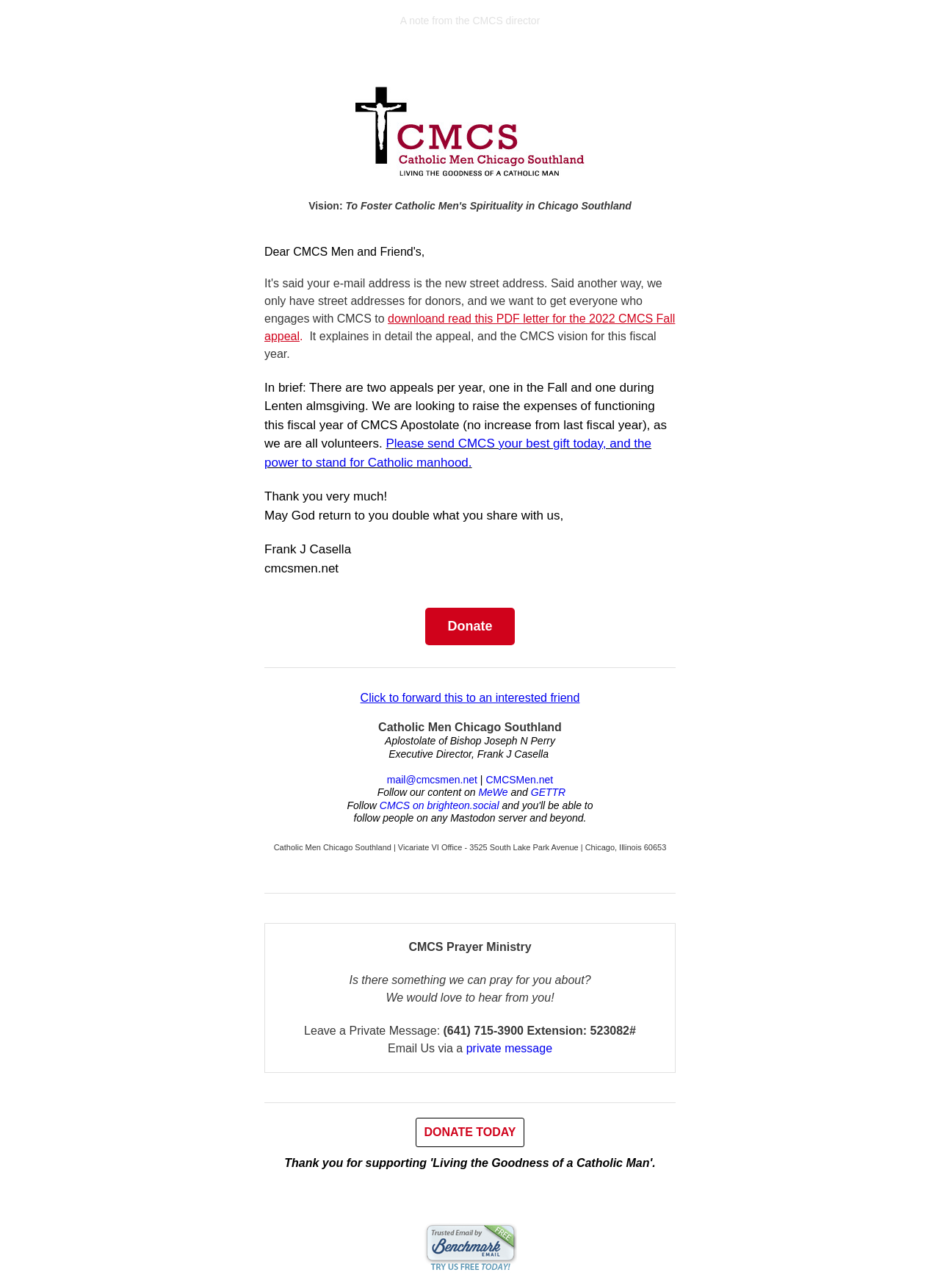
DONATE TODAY (470, 1132)
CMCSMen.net (519, 780)
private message (509, 1048)
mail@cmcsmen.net (432, 780)
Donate (469, 626)
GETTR (548, 792)
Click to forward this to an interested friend (470, 698)
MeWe (492, 792)
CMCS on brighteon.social (439, 805)
